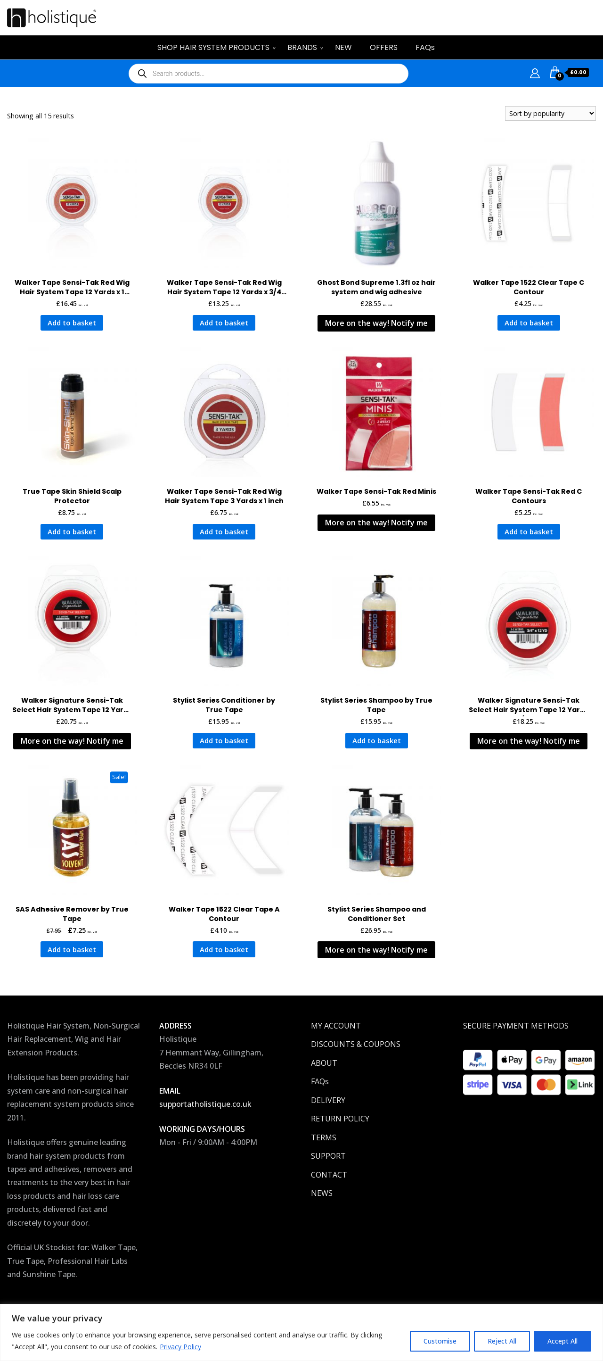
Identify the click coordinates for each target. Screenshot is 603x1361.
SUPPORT (328, 1156)
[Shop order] (550, 113)
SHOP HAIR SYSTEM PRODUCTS (213, 47)
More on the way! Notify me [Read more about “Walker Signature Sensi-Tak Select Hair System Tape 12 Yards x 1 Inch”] (72, 741)
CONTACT (329, 1175)
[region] (301, 1332)
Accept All (562, 1340)
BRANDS (302, 47)
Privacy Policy (180, 1346)
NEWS (322, 1193)
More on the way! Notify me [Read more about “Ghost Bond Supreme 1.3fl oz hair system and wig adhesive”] (376, 323)
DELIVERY (328, 1100)
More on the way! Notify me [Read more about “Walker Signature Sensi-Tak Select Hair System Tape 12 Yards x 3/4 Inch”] (528, 741)
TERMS (323, 1137)
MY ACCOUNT (336, 1026)
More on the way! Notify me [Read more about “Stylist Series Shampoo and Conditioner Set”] (376, 950)
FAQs (425, 47)
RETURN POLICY (340, 1118)
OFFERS (384, 47)
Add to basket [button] (72, 322)
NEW (343, 47)
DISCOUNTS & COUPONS (355, 1044)
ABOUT (324, 1063)
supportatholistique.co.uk (205, 1104)
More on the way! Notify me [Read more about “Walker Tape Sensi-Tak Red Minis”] (376, 522)
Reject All (502, 1340)
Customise (440, 1340)
